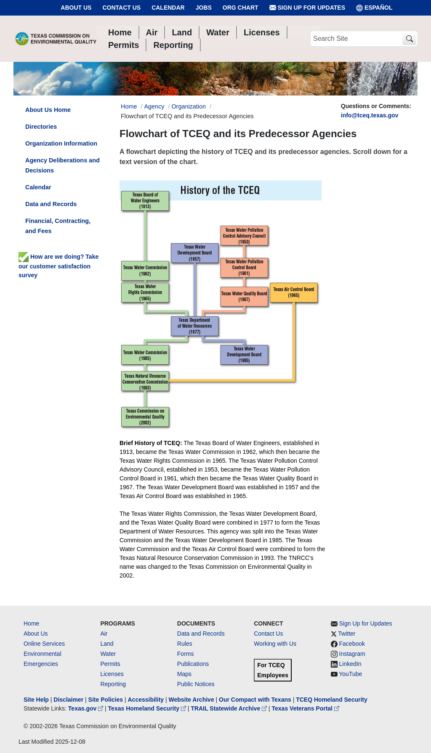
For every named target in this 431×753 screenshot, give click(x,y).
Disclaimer (68, 699)
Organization (188, 106)
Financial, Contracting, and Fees (57, 225)
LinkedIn (350, 663)
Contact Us (121, 7)
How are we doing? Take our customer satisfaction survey (58, 265)
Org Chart (240, 7)
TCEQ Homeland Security (331, 699)
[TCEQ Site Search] (409, 38)
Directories (41, 126)
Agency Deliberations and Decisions (62, 165)
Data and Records (51, 204)
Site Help (36, 699)
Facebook (352, 643)
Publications (193, 663)
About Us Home (48, 109)
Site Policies (105, 699)
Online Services (44, 643)
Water (108, 653)
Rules (184, 643)
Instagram (352, 653)
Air (103, 633)
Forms (185, 653)
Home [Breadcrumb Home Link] (129, 106)
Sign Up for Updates (307, 7)
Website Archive (191, 699)
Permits (110, 663)
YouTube (350, 674)
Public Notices (196, 684)
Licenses (111, 674)
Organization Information (61, 143)
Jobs (204, 7)
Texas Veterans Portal (305, 708)
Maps (184, 674)
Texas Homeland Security (148, 708)
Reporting (113, 684)
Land (106, 643)
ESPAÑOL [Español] (374, 7)
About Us (76, 7)
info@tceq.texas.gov (370, 115)
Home (31, 623)
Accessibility (146, 699)
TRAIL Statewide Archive (230, 708)
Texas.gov (86, 708)
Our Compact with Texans (255, 699)
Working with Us (275, 643)
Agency (154, 106)
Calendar (168, 7)
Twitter (346, 633)
